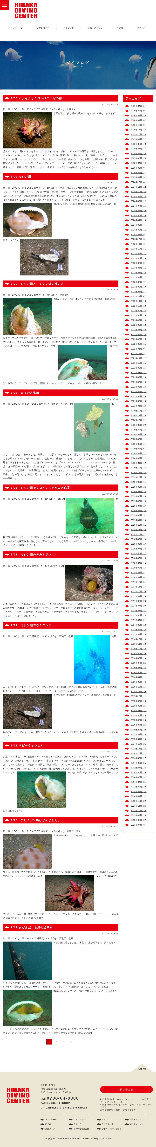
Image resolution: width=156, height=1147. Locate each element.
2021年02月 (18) (139, 401)
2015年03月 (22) (139, 729)
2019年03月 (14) (139, 510)
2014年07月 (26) (139, 767)
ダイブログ (68, 28)
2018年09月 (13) (139, 539)
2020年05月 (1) (138, 444)
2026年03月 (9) (138, 110)
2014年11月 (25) (139, 748)
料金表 (120, 28)
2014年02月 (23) (139, 791)
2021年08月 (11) (139, 372)
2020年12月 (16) (139, 410)
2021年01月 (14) (139, 406)
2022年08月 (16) (139, 315)
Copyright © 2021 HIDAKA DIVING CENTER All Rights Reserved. (78, 1138)
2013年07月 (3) (138, 825)
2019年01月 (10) (139, 520)
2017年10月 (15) (139, 591)
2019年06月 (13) (139, 496)
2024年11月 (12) (139, 187)
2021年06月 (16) (139, 382)
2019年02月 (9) (138, 515)
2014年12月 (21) (139, 744)
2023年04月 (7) (138, 277)
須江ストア (50, 1129)
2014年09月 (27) (139, 758)
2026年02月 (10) (139, 115)
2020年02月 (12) (139, 458)
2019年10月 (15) (139, 477)
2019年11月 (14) (139, 472)
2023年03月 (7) (138, 282)
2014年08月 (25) (139, 763)
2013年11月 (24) (139, 806)
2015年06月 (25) (139, 715)
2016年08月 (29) (139, 658)
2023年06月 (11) (139, 268)
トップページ (16, 28)
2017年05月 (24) (139, 615)
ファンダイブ (43, 28)
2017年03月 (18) (139, 625)
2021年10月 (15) (139, 363)
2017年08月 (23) (139, 601)
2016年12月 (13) (139, 639)
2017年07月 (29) (139, 606)
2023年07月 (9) (138, 263)
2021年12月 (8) (138, 353)
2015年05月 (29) (139, 720)
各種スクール (107, 1124)
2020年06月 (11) (139, 439)
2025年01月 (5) (138, 177)
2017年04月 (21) (139, 620)
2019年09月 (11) (139, 482)
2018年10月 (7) (138, 534)
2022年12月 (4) (138, 296)
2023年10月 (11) (139, 249)
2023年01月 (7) (138, 291)
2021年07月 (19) (139, 377)
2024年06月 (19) (139, 210)
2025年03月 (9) (138, 168)
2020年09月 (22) (139, 425)
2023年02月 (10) (139, 287)
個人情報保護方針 (81, 1129)
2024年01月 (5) (138, 234)
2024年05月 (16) (139, 215)
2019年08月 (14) (139, 487)
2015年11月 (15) (139, 691)
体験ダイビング (136, 1124)
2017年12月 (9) (138, 582)
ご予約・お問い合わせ (111, 1129)
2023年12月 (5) (138, 239)
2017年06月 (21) (139, 610)
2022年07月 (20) (139, 320)
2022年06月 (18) (139, 325)
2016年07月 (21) (139, 663)
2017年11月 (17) (139, 587)
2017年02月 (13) (139, 629)
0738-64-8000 (63, 1098)
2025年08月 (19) (139, 144)
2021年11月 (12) (139, 358)
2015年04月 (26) (139, 725)
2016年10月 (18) (139, 648)
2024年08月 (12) (139, 201)
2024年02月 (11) (139, 230)
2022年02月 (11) (139, 344)
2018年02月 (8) (138, 572)
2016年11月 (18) (139, 644)
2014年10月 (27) (139, 753)
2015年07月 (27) (139, 710)
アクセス (141, 28)
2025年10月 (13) (139, 134)
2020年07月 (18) (139, 434)
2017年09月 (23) (139, 596)
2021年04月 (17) (139, 391)
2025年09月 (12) (139, 139)
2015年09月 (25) (139, 701)
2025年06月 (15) (139, 153)
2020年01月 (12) (139, 463)
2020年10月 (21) (139, 420)
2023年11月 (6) (138, 244)
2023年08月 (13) (139, 258)
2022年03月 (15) (139, 339)
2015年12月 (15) (139, 687)
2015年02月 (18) (139, 734)
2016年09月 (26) (139, 653)
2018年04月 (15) (139, 563)
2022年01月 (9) (138, 349)
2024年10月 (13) (139, 191)
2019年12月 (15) (139, 467)
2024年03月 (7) (138, 225)
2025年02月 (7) (138, 172)
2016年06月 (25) (139, 667)
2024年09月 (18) (139, 196)
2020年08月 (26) (139, 429)
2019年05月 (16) (139, 501)
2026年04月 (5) (138, 106)
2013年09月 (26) (139, 815)
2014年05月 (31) (139, 777)
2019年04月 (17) (139, 506)
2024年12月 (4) (138, 182)
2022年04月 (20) (139, 334)
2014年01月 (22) (139, 796)
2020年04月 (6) (138, 448)
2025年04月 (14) (139, 163)
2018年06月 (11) (139, 553)
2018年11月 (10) (139, 529)
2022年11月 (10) (139, 301)
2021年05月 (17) (139, 387)
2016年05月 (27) (139, 672)
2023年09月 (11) (139, 253)
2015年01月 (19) (139, 739)
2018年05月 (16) (139, 558)
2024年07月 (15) (139, 206)
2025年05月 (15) (139, 158)
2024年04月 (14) (139, 220)
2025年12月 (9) (138, 125)
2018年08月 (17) (139, 544)
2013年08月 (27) (139, 820)
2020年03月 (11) (139, 453)
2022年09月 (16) (139, 310)
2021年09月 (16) (139, 368)
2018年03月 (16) (139, 568)
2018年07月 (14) (139, 549)
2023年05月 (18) (139, 272)
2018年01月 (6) (138, 577)
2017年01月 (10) (139, 634)
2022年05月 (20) (139, 329)
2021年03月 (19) (139, 396)
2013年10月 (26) (139, 810)
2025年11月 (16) (139, 129)
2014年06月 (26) (139, 772)
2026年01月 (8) (138, 120)
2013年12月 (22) (139, 801)
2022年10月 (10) (139, 306)
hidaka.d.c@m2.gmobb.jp (67, 1107)
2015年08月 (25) (139, 706)
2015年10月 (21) (139, 696)
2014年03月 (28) (139, 786)
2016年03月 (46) (139, 682)
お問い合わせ (125, 1089)
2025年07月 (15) (139, 148)
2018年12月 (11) (139, 525)
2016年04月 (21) (139, 677)
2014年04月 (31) (139, 782)
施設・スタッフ (95, 28)
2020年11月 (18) (139, 415)
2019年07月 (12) (139, 491)
